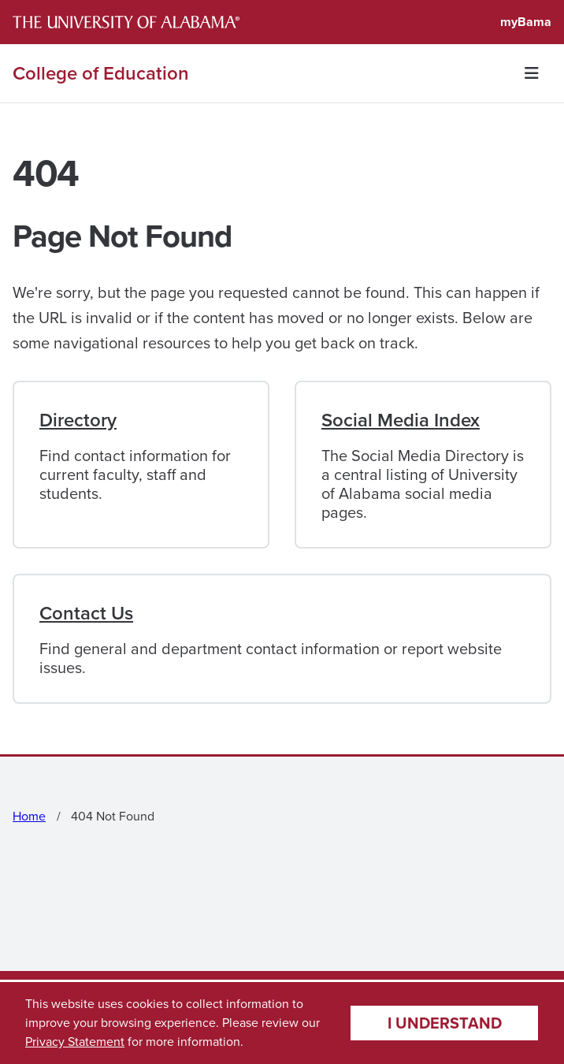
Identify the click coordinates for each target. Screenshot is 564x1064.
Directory (78, 420)
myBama (525, 22)
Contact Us (86, 613)
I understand (445, 1022)
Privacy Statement (74, 1041)
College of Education (101, 73)
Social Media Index (400, 420)
